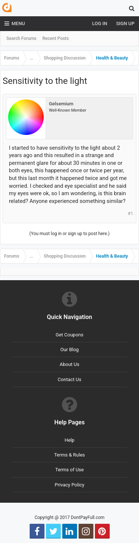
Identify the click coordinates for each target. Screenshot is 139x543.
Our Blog (69, 349)
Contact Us (70, 379)
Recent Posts (55, 38)
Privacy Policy (69, 485)
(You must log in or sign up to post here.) (69, 233)
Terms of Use (69, 469)
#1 (130, 213)
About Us (69, 364)
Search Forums (21, 38)
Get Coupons (69, 334)
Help (69, 440)
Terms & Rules (69, 455)
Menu (14, 23)
